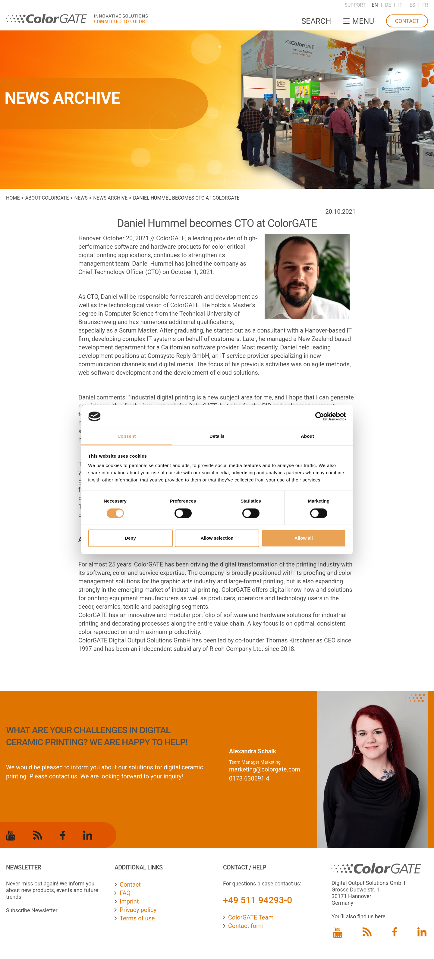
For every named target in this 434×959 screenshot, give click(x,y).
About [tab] (307, 436)
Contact (407, 21)
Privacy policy (138, 909)
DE (388, 5)
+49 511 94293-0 (257, 900)
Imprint (129, 901)
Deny (130, 538)
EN (375, 5)
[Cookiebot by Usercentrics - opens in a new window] (319, 416)
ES (412, 5)
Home (13, 198)
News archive (110, 198)
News (81, 198)
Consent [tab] (127, 436)
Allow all (303, 538)
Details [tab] (217, 436)
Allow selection (216, 538)
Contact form (246, 925)
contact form (246, 795)
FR (425, 5)
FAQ (125, 893)
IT (400, 5)
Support (355, 5)
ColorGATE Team (251, 917)
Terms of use (137, 918)
